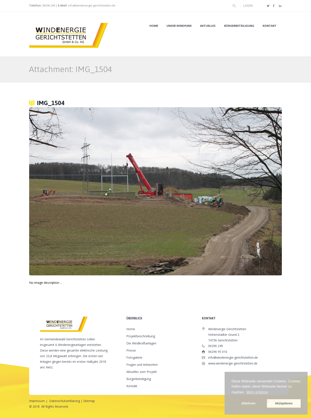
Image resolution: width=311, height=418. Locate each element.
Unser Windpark (179, 26)
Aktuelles (208, 26)
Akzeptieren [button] (284, 403)
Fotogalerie (134, 357)
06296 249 (48, 5)
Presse (131, 350)
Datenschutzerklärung (64, 401)
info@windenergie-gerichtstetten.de (91, 5)
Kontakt (269, 26)
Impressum (37, 401)
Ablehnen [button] (248, 403)
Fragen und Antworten (142, 365)
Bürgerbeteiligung (239, 26)
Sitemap (89, 401)
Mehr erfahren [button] (257, 392)
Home (153, 26)
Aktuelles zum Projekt (141, 372)
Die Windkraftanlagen (141, 343)
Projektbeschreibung (140, 336)
